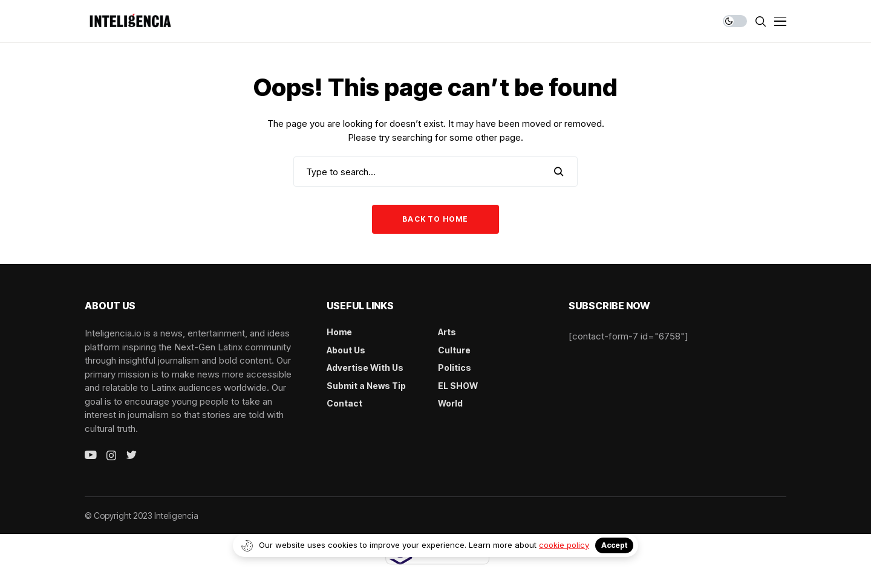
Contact (344, 403)
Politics (454, 367)
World (450, 403)
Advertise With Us (365, 367)
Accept (614, 545)
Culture (454, 350)
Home (339, 332)
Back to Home (435, 218)
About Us (346, 350)
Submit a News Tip (366, 386)
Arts (447, 332)
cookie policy (564, 545)
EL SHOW (458, 386)
